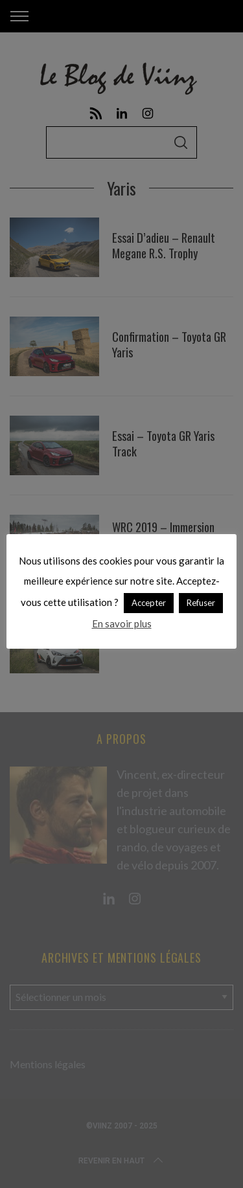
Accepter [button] (149, 603)
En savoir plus (122, 623)
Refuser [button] (201, 603)
